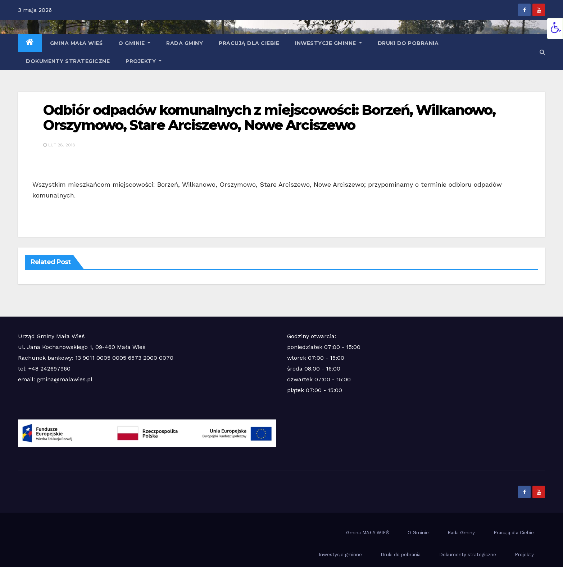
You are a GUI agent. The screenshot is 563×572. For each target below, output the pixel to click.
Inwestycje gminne (328, 43)
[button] (542, 52)
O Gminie (134, 43)
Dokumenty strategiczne (68, 61)
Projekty (144, 61)
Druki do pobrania (408, 43)
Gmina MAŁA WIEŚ (76, 43)
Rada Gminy (184, 43)
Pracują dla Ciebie (249, 43)
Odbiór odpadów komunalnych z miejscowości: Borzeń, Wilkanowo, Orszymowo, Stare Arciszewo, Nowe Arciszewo (269, 117)
